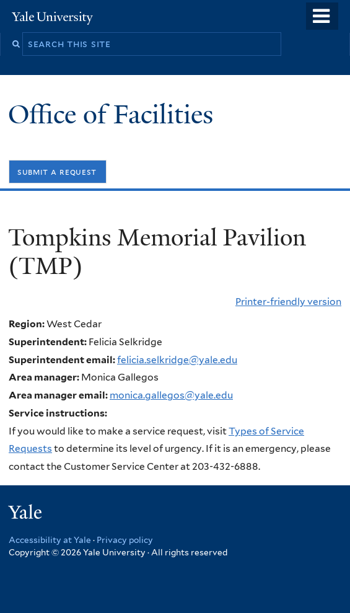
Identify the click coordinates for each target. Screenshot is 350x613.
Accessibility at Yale (50, 540)
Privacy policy (125, 540)
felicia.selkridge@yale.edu (177, 360)
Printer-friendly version (288, 301)
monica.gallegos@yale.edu (171, 395)
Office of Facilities (114, 114)
